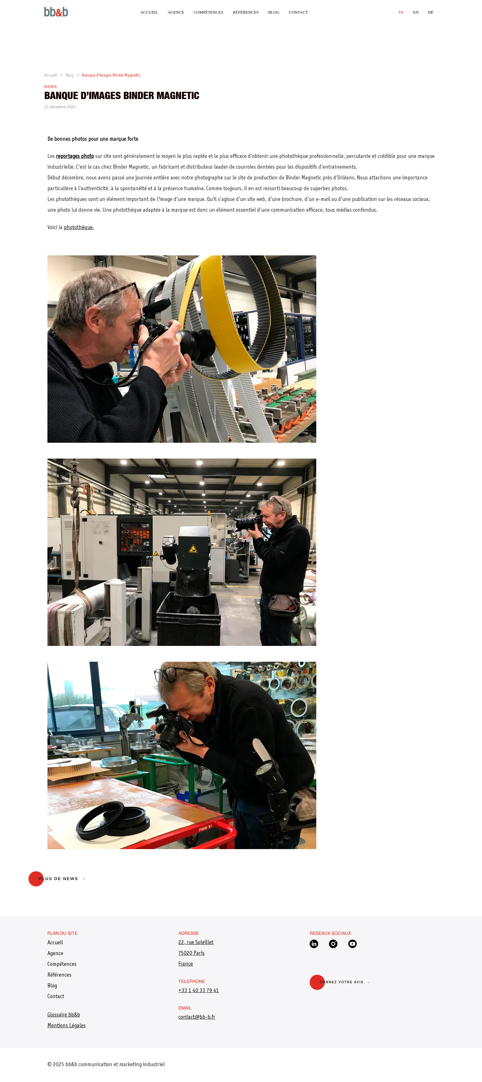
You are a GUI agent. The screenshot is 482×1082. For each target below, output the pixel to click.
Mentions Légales (66, 1026)
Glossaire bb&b (63, 1015)
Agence (176, 12)
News (50, 87)
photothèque (78, 227)
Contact (298, 12)
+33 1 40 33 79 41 (198, 990)
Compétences (208, 12)
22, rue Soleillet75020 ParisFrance (195, 953)
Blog (273, 12)
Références (246, 12)
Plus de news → (63, 878)
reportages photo (75, 156)
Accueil (149, 12)
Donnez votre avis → (345, 982)
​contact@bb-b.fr (196, 1017)
